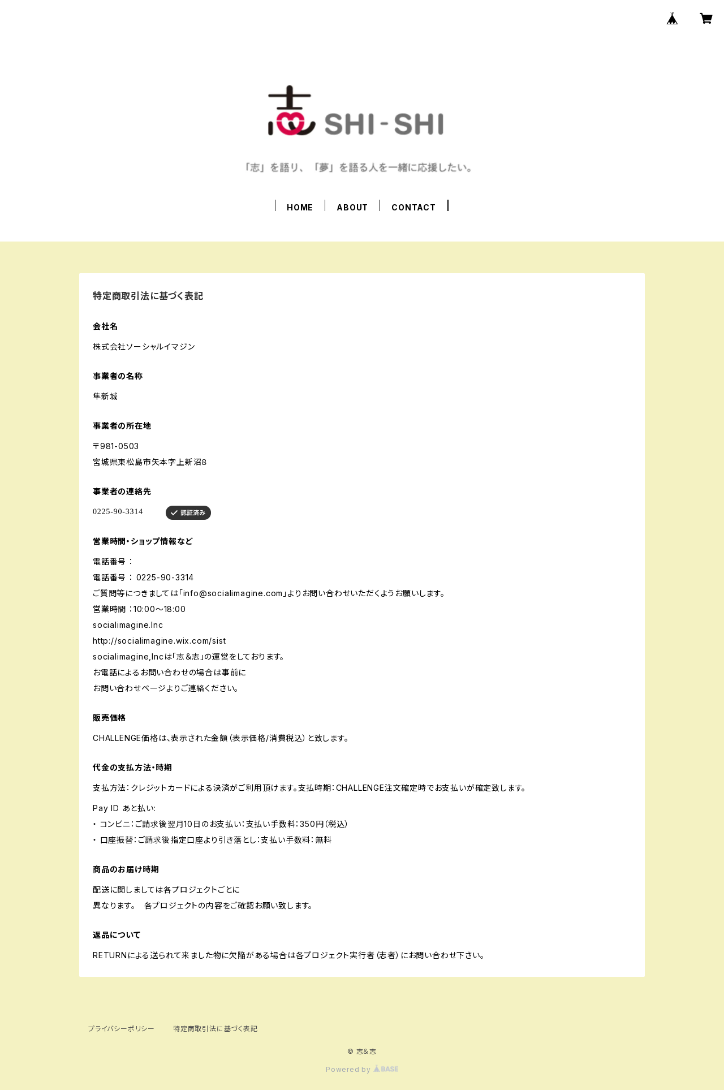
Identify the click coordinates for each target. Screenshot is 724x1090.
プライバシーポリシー (121, 1028)
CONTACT (413, 207)
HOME (300, 207)
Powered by (362, 1069)
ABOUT (352, 207)
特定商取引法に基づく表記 (215, 1028)
